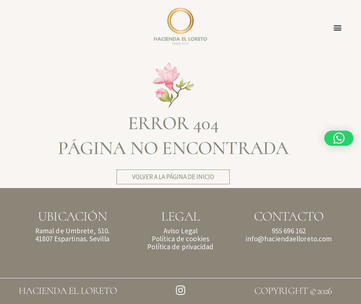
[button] (337, 27)
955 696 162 (289, 230)
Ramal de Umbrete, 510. (72, 230)
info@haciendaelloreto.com (289, 238)
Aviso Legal (180, 230)
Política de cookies (180, 238)
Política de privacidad (180, 246)
